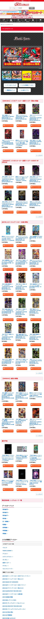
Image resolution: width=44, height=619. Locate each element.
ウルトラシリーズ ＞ (8, 568)
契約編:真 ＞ (6, 512)
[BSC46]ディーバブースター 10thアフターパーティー (16, 576)
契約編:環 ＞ (6, 509)
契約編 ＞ (5, 518)
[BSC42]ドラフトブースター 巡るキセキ (13, 588)
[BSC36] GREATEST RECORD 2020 (12, 606)
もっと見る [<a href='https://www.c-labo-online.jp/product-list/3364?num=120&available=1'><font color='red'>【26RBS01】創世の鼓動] (39, 435)
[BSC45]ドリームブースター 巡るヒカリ (13, 579)
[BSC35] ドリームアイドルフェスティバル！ (14, 609)
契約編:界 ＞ (6, 515)
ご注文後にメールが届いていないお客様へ (22, 17)
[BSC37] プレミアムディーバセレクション (14, 603)
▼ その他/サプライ (24, 90)
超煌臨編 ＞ (6, 527)
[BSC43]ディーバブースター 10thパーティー (14, 585)
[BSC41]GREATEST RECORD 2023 (12, 591)
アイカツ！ (5, 553)
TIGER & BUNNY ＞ (8, 550)
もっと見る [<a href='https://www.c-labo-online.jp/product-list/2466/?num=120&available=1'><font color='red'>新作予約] (39, 494)
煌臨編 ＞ (5, 533)
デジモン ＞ (6, 565)
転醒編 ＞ (5, 524)
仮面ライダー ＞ (7, 562)
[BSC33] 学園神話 (7, 615)
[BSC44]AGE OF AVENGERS (10, 582)
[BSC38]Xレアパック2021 (9, 600)
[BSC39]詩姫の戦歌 (8, 597)
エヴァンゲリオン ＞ (8, 556)
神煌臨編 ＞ (6, 530)
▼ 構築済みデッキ (10, 90)
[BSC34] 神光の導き (8, 612)
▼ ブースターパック (10, 85)
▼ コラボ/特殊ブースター (27, 85)
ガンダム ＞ (6, 559)
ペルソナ (5, 547)
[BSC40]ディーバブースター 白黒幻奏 (12, 594)
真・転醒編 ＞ (6, 521)
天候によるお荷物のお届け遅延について (22, 15)
